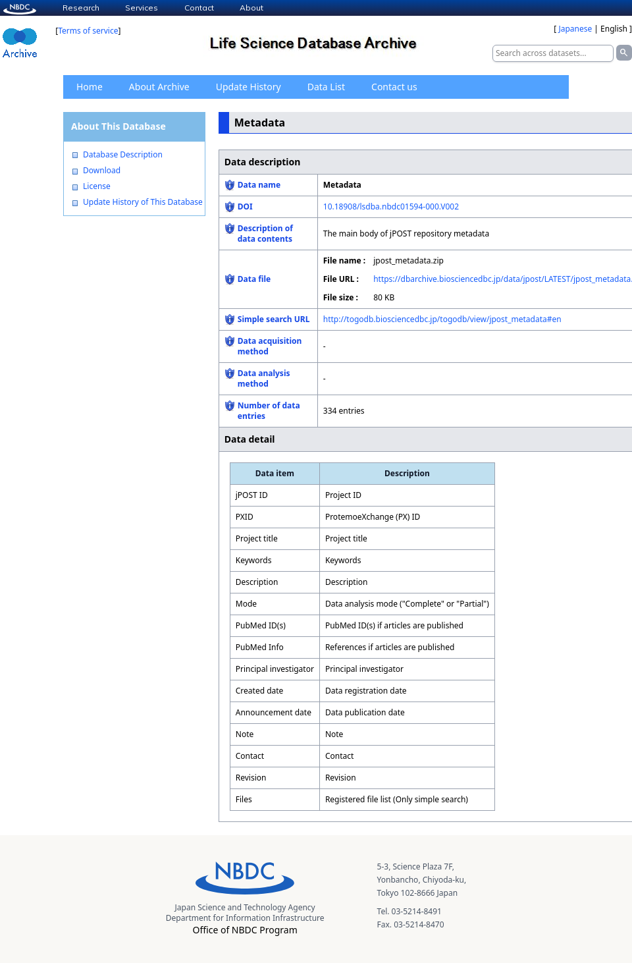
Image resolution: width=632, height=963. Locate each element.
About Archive (159, 86)
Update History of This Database (143, 202)
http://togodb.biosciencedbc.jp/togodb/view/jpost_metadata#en (442, 319)
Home (89, 86)
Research (81, 8)
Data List (326, 86)
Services (141, 8)
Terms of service (88, 30)
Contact (199, 8)
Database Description (123, 155)
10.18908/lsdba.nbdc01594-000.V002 (391, 206)
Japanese (575, 28)
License (97, 186)
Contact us (394, 86)
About (251, 8)
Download (101, 170)
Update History (248, 86)
